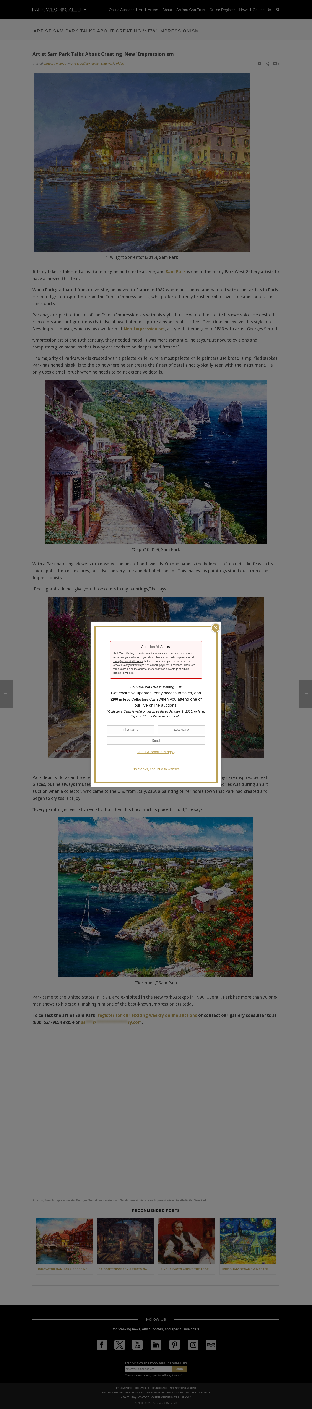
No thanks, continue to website (156, 769)
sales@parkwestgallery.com (128, 661)
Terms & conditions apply (156, 752)
